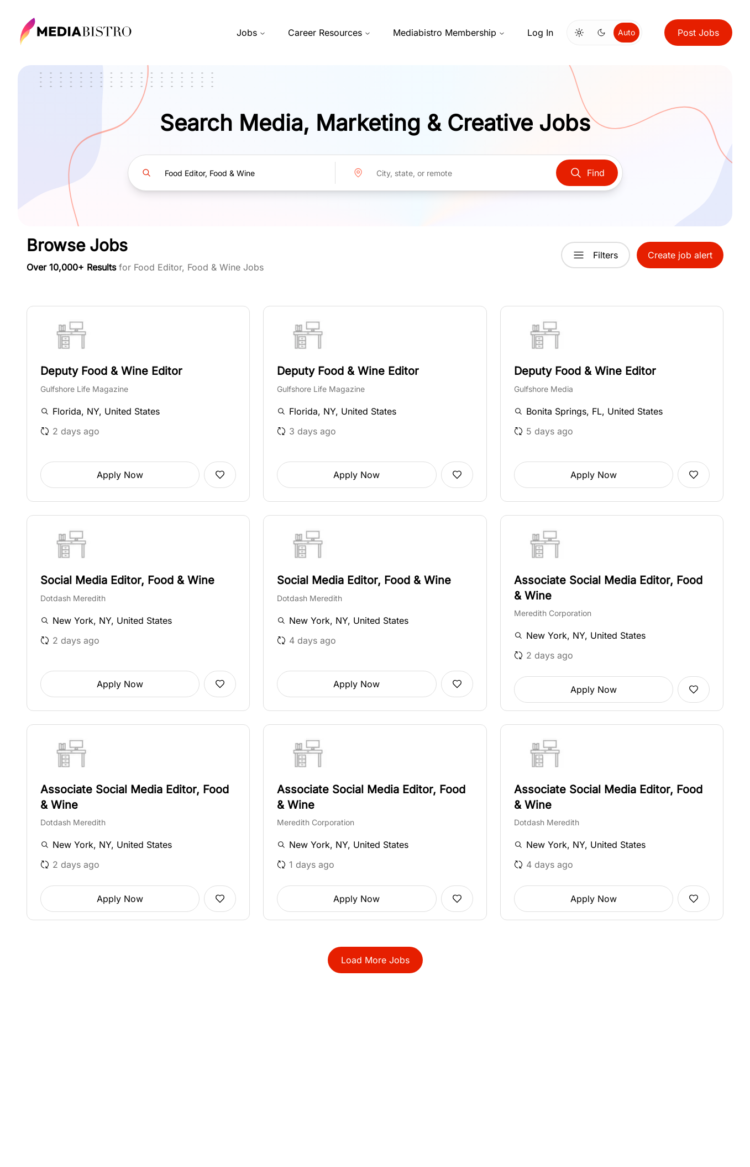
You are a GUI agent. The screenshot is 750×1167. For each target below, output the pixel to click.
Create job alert (680, 255)
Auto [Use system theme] (626, 32)
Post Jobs (698, 32)
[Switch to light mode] (579, 33)
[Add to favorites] (220, 475)
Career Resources (329, 32)
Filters (595, 255)
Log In (540, 32)
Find (587, 172)
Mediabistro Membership (449, 32)
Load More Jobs (375, 960)
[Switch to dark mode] (601, 33)
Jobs (251, 32)
